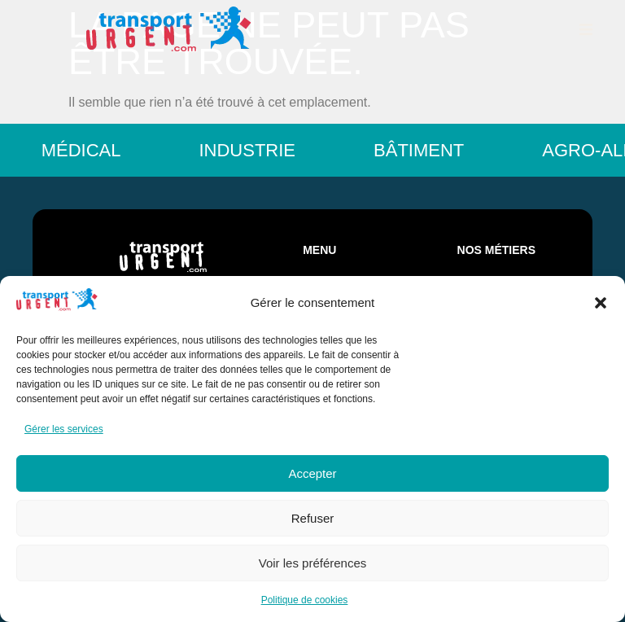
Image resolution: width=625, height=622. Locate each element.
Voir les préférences (313, 563)
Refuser (312, 518)
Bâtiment (428, 150)
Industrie (256, 150)
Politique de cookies (304, 600)
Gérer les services (63, 429)
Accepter (312, 473)
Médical (91, 150)
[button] (600, 303)
